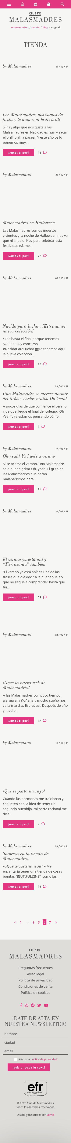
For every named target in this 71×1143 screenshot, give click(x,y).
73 (42, 152)
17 (42, 721)
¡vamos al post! (18, 152)
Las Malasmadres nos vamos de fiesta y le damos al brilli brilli (33, 117)
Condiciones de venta (35, 986)
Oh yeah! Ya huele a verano (29, 456)
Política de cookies (35, 992)
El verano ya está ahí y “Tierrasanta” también (25, 561)
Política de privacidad (35, 980)
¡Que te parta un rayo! (24, 791)
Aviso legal (35, 974)
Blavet (50, 1114)
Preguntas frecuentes (35, 967)
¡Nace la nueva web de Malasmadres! (24, 685)
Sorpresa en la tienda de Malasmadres (26, 856)
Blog (45, 27)
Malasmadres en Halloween (29, 222)
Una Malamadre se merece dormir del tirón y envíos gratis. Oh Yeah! (35, 396)
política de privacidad (43, 1059)
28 (42, 597)
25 (42, 364)
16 (42, 886)
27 (42, 256)
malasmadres (20, 27)
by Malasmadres (17, 66)
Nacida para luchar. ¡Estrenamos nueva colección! (34, 328)
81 (42, 489)
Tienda (35, 27)
